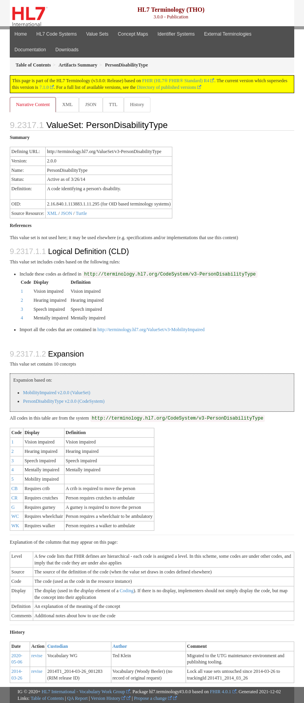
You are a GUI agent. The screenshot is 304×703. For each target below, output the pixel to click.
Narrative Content (33, 104)
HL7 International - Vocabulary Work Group (83, 691)
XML (67, 104)
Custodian (57, 646)
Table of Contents (47, 698)
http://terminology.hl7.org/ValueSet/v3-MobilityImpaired (150, 329)
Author (120, 646)
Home (20, 34)
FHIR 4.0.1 (220, 691)
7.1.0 (44, 87)
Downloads (67, 49)
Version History (108, 698)
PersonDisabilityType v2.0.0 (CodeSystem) (63, 401)
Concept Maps (133, 34)
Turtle (81, 213)
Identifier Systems (176, 34)
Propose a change (153, 698)
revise (37, 655)
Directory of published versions (166, 87)
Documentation (30, 49)
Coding (126, 590)
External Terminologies (227, 34)
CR (14, 498)
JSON (91, 104)
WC (15, 516)
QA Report (77, 698)
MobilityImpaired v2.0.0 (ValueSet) (56, 392)
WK (15, 525)
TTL (113, 104)
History (137, 104)
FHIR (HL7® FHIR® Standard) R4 (175, 80)
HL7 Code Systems (56, 34)
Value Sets (97, 34)
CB (14, 488)
